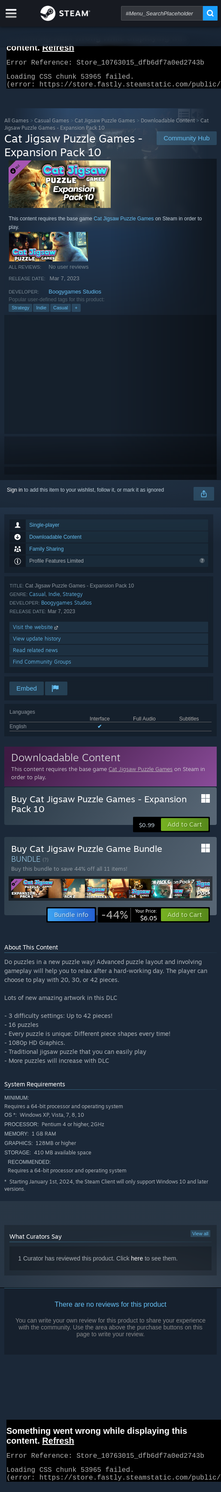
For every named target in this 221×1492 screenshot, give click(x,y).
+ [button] (76, 312)
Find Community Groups (42, 667)
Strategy (20, 312)
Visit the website (36, 632)
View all (200, 1238)
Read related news (35, 655)
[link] (129, 920)
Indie (41, 312)
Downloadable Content (168, 125)
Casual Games (51, 125)
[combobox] (162, 13)
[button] (184, 829)
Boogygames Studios (74, 297)
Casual (60, 312)
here (137, 1263)
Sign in (15, 495)
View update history (37, 644)
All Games (16, 125)
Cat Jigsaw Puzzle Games (105, 125)
